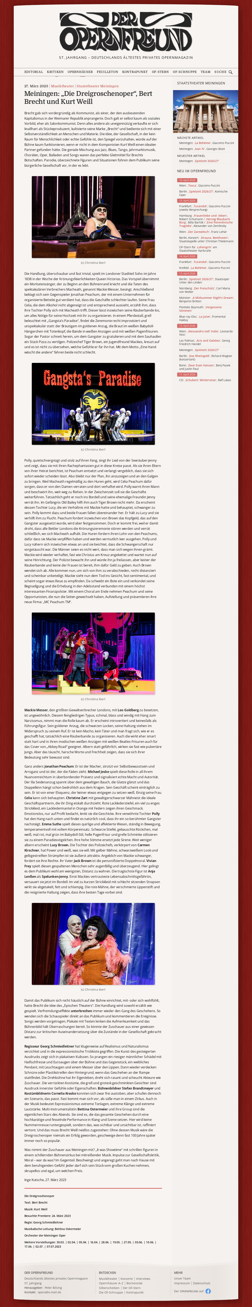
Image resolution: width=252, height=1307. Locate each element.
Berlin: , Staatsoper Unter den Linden (204, 280)
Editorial (33, 72)
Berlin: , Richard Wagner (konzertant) (205, 357)
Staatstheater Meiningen (98, 86)
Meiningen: (199, 350)
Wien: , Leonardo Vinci (206, 333)
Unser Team (182, 1278)
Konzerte (127, 1279)
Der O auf (189, 1291)
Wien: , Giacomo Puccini (199, 185)
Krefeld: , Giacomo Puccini (204, 268)
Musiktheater (62, 86)
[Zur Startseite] (126, 32)
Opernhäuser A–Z (111, 1283)
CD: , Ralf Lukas (205, 380)
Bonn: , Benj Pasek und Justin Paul (204, 367)
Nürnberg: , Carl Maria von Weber (204, 290)
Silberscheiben (109, 1288)
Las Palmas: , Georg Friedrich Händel (204, 342)
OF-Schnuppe (185, 72)
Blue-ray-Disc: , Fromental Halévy (202, 318)
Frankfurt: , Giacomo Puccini (204, 262)
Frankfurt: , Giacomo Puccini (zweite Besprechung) (204, 208)
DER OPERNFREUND (38, 1273)
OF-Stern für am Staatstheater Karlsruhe (198, 249)
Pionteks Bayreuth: (200, 309)
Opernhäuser (80, 72)
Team (206, 72)
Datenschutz (201, 1283)
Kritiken (55, 72)
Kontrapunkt (135, 72)
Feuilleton (107, 72)
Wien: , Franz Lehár (203, 232)
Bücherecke (135, 1283)
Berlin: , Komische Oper (203, 193)
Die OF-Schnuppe (111, 1292)
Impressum (182, 1283)
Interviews (143, 1279)
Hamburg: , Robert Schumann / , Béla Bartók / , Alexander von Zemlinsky (206, 221)
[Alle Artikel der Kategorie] (205, 111)
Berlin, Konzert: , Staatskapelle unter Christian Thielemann (206, 239)
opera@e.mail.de (49, 1292)
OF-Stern (160, 72)
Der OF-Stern (132, 1288)
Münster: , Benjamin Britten (206, 299)
